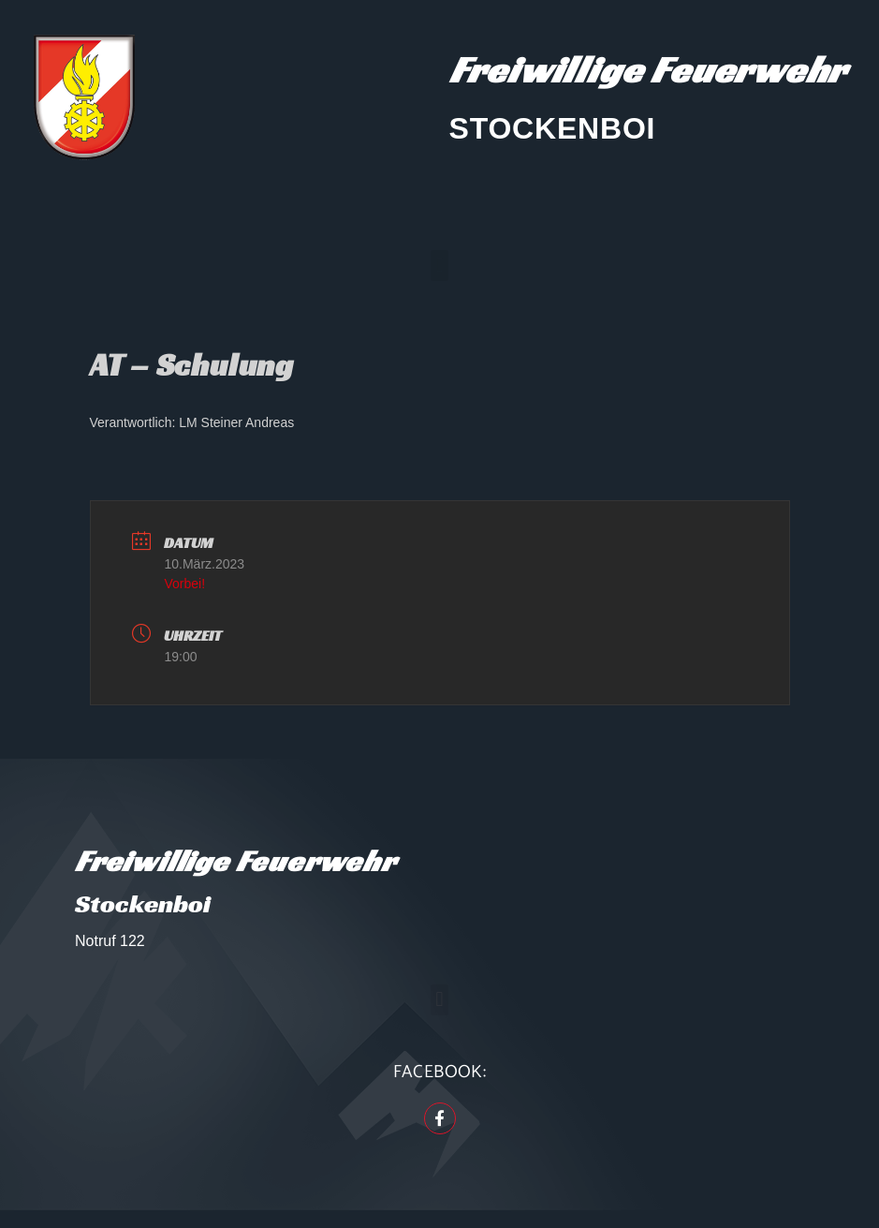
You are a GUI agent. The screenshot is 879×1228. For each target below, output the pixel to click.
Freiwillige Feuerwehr (648, 69)
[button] (439, 265)
